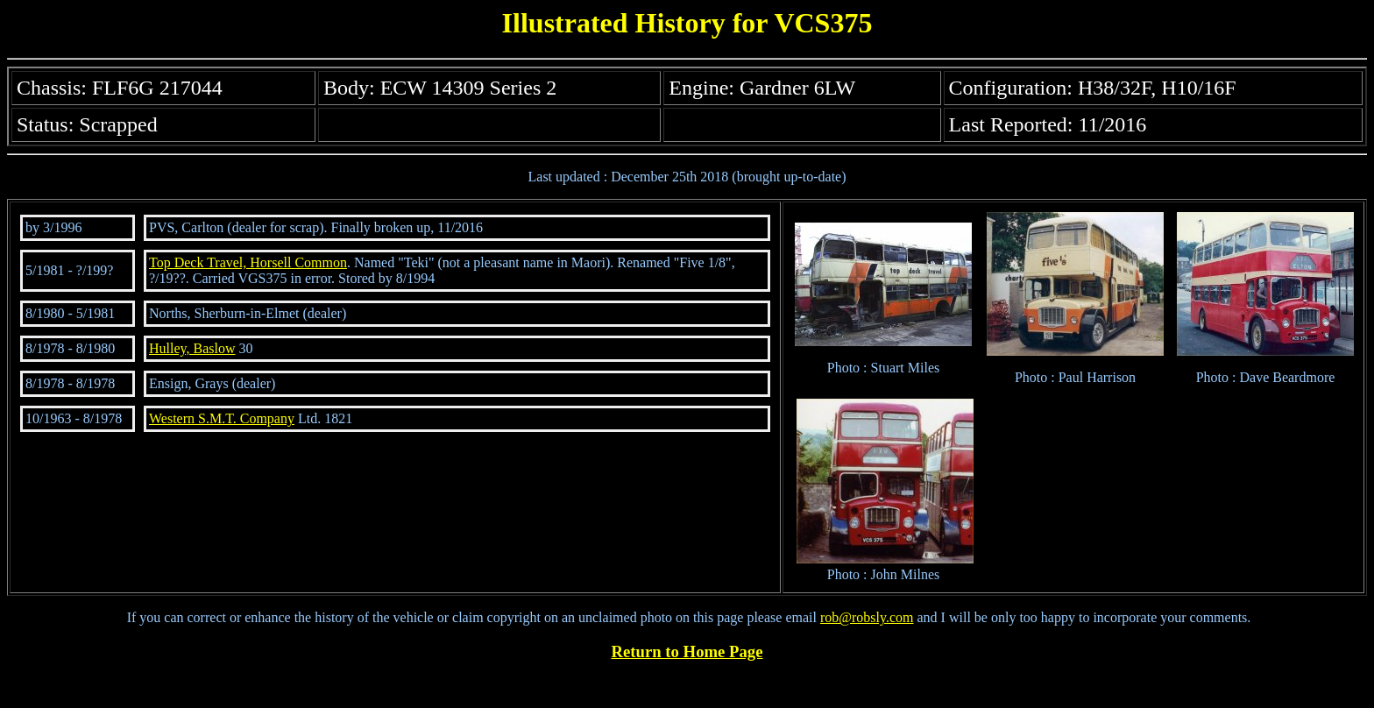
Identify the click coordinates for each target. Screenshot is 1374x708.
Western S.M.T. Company (221, 418)
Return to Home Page (687, 651)
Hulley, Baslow (192, 348)
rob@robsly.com (867, 617)
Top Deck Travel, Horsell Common (248, 262)
